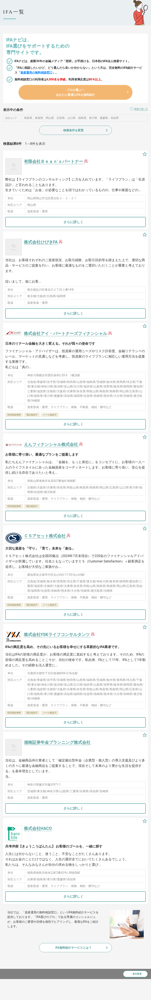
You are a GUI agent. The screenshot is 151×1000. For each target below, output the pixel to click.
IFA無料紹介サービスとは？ (73, 947)
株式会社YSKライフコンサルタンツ (57, 634)
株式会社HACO (38, 828)
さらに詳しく (73, 222)
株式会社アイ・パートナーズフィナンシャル (66, 333)
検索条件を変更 (73, 130)
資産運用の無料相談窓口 (36, 72)
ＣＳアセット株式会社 (45, 535)
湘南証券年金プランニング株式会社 (57, 742)
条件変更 (137, 974)
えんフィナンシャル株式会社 (51, 444)
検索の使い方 (141, 109)
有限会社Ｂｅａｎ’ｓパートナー (54, 161)
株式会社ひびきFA (41, 242)
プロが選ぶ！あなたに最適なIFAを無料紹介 (75, 92)
